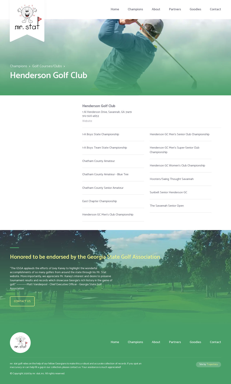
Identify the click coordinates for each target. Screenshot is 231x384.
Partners (175, 9)
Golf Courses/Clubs (47, 66)
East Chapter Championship (99, 201)
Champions (135, 9)
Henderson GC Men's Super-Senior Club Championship (174, 150)
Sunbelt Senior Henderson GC (168, 192)
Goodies (195, 9)
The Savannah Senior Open (167, 205)
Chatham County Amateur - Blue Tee (105, 174)
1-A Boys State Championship (100, 134)
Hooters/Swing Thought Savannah (172, 179)
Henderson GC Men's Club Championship (107, 214)
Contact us (22, 301)
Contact (215, 9)
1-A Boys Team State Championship (104, 147)
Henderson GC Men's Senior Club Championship (180, 134)
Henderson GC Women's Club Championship (177, 165)
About (156, 9)
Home (115, 9)
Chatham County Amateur (98, 161)
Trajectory (212, 364)
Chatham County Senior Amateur (102, 188)
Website (87, 121)
